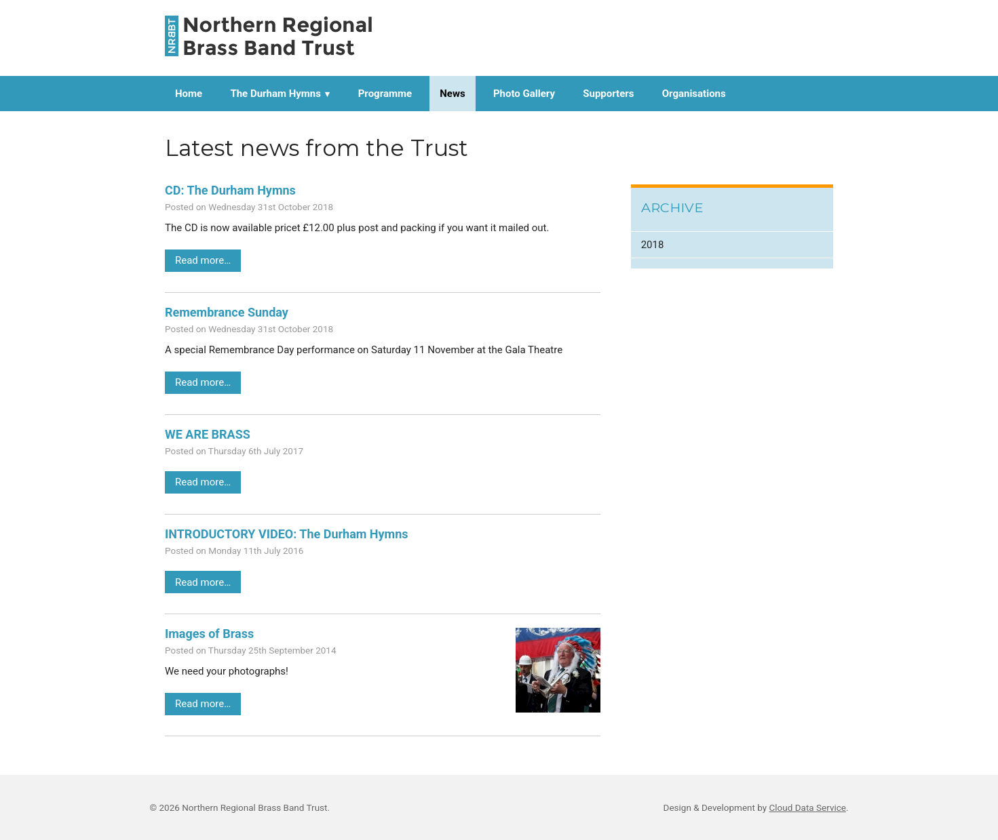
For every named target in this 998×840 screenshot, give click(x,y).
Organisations (694, 93)
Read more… (203, 260)
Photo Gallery (524, 93)
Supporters (608, 93)
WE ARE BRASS (207, 434)
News (452, 93)
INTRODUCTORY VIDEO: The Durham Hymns (286, 534)
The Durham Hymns (275, 93)
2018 (652, 245)
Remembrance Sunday (226, 312)
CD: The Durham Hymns (230, 190)
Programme (385, 93)
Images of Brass (209, 633)
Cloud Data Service (807, 807)
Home (188, 93)
